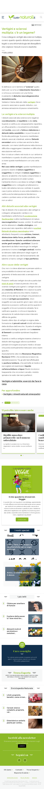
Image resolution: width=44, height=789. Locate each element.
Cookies (34, 777)
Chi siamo (7, 770)
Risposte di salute (21, 773)
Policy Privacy (25, 777)
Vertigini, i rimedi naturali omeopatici (21, 394)
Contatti (18, 770)
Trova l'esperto (33, 770)
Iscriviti (22, 746)
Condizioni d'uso (12, 777)
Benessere (15, 402)
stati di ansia (7, 284)
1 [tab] (21, 455)
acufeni (37, 228)
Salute (7, 402)
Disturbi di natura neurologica (15, 231)
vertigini (31, 102)
